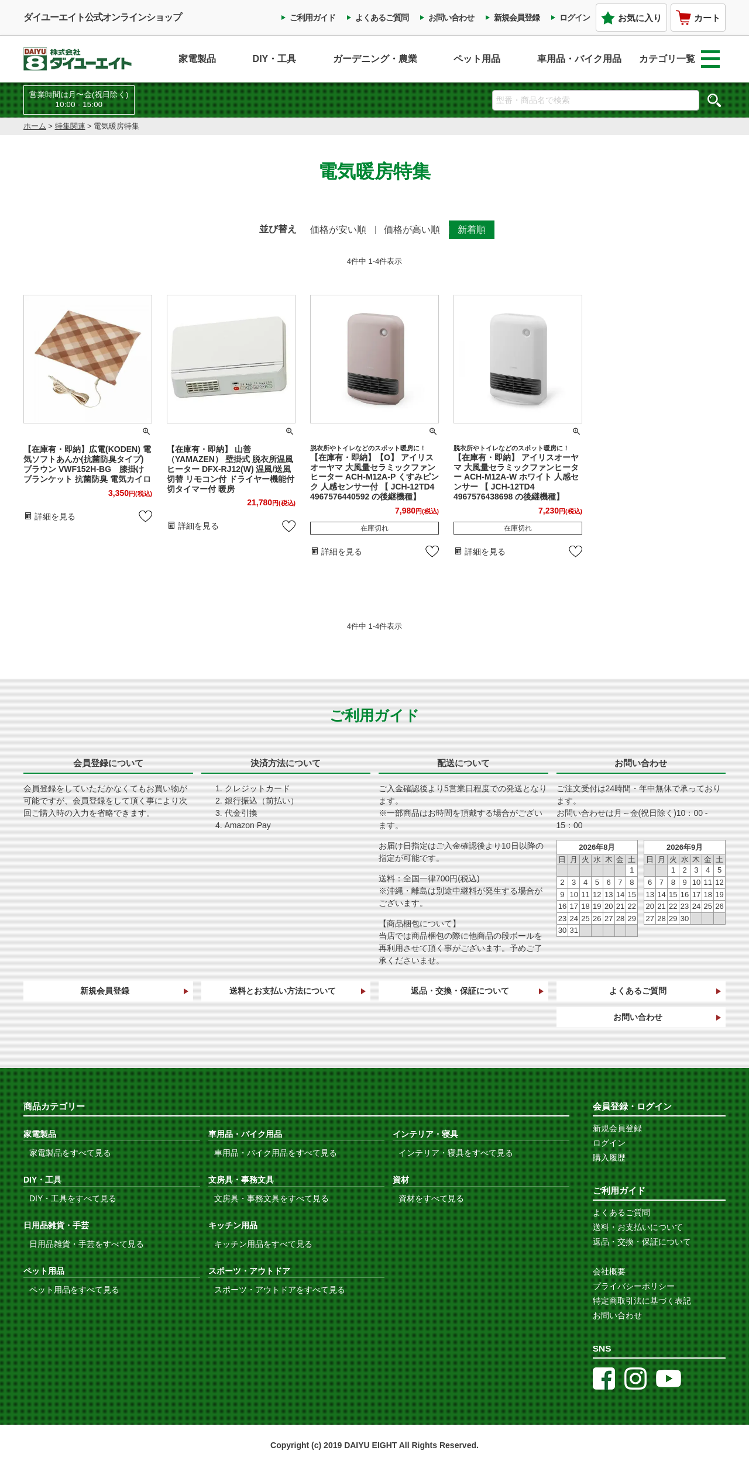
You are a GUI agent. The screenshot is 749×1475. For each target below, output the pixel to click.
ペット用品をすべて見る (74, 1289)
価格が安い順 (338, 230)
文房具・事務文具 (241, 1179)
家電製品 (197, 59)
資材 (401, 1179)
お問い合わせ (451, 17)
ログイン (574, 17)
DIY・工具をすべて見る (72, 1198)
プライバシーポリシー (634, 1286)
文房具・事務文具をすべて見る (271, 1198)
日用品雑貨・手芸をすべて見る (86, 1244)
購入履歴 (609, 1157)
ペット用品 (476, 59)
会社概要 (609, 1271)
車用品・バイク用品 (579, 59)
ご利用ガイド (312, 17)
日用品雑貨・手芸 (56, 1225)
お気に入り (631, 18)
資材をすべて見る (431, 1198)
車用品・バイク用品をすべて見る (275, 1152)
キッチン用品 (232, 1225)
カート (698, 17)
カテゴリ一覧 (679, 59)
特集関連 (70, 126)
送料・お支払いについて (638, 1227)
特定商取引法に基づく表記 (642, 1300)
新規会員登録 (517, 17)
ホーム (34, 126)
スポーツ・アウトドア (249, 1271)
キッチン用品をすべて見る (263, 1244)
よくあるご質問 (381, 17)
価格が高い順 (412, 230)
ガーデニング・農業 (375, 59)
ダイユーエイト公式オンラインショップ (102, 17)
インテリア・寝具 (425, 1134)
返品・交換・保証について (460, 990)
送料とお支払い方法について (282, 990)
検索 (714, 100)
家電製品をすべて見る (70, 1152)
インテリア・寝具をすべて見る (455, 1152)
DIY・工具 (275, 59)
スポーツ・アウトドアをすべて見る (279, 1289)
